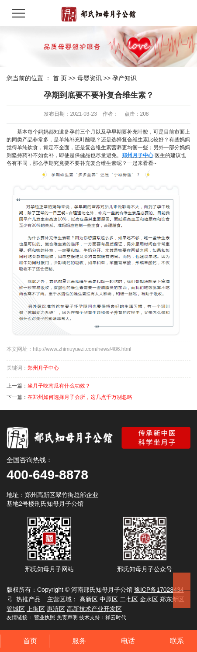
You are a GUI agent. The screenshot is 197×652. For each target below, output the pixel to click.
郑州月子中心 (43, 368)
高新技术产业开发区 (94, 608)
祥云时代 (115, 617)
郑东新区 (172, 599)
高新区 (88, 599)
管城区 (16, 608)
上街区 (36, 608)
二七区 (129, 599)
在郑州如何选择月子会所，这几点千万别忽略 (80, 397)
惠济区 (56, 608)
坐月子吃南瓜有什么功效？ (59, 386)
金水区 (149, 599)
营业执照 (44, 617)
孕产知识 (124, 78)
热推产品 (28, 599)
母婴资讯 (89, 78)
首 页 (60, 78)
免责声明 (67, 617)
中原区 (109, 599)
